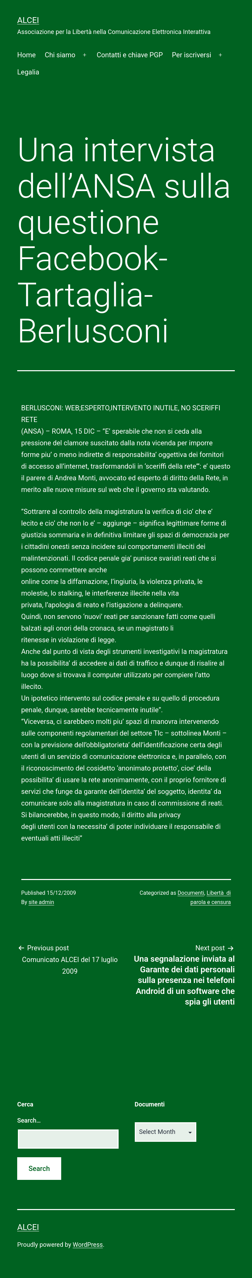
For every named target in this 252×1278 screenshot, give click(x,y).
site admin (41, 902)
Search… (29, 1120)
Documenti (191, 893)
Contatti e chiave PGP (130, 55)
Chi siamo (60, 55)
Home (26, 55)
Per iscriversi (191, 55)
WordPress (88, 1244)
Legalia (28, 72)
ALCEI (28, 20)
